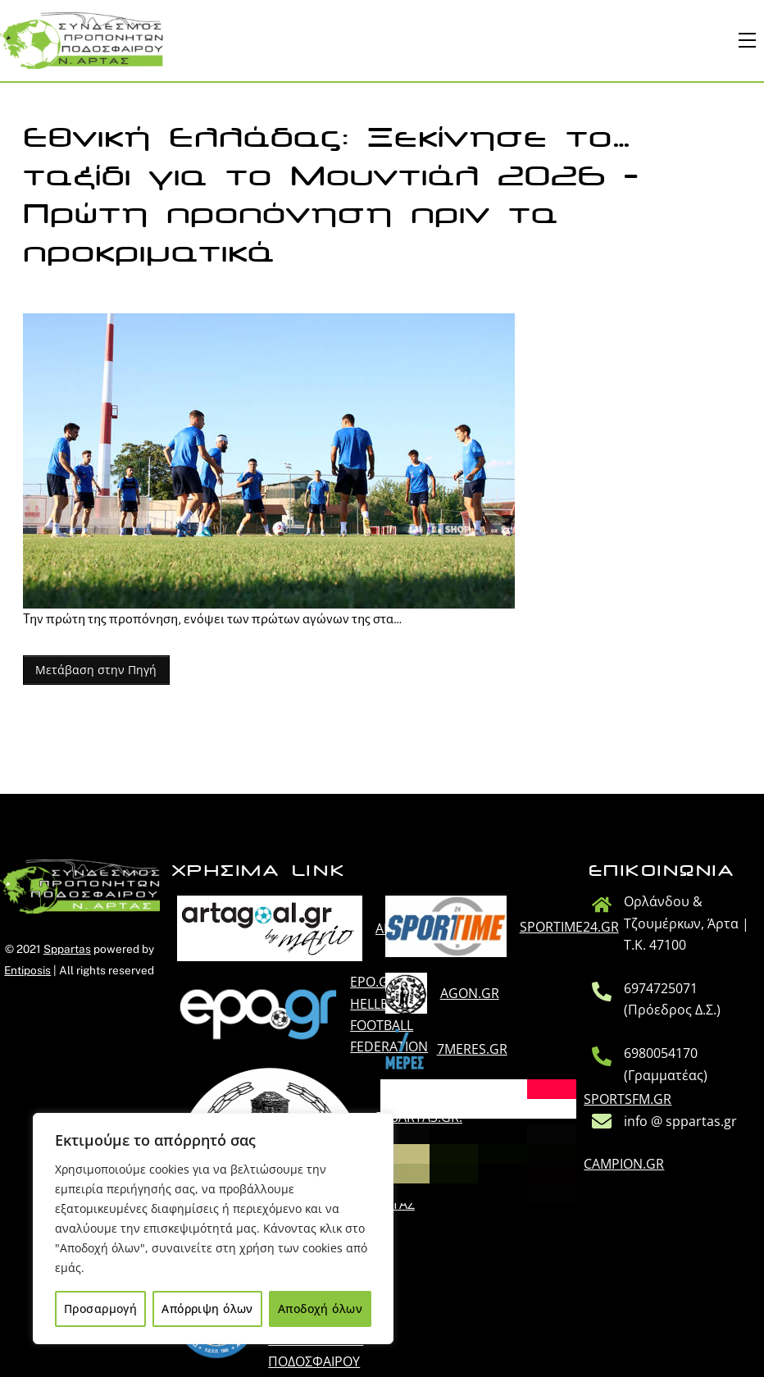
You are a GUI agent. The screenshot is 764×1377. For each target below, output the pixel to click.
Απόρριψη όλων (206, 1308)
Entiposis (27, 970)
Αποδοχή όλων (320, 1308)
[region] (213, 1228)
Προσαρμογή (100, 1308)
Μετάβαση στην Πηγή (96, 669)
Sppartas (67, 948)
